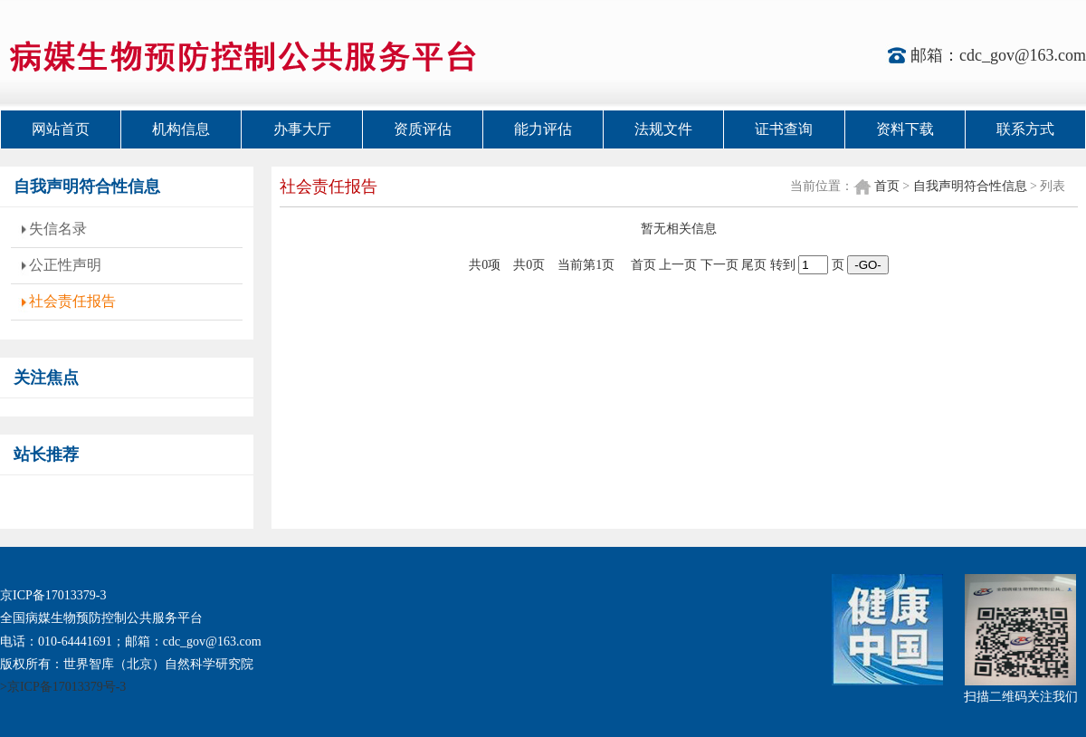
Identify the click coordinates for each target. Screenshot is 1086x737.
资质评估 (423, 129)
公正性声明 (65, 265)
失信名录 (58, 228)
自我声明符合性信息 (970, 186)
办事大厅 (302, 129)
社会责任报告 (72, 301)
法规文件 (663, 129)
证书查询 (784, 129)
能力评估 (543, 129)
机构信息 (181, 129)
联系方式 (1025, 129)
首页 (887, 186)
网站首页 (61, 129)
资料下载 (905, 129)
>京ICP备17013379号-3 (63, 687)
